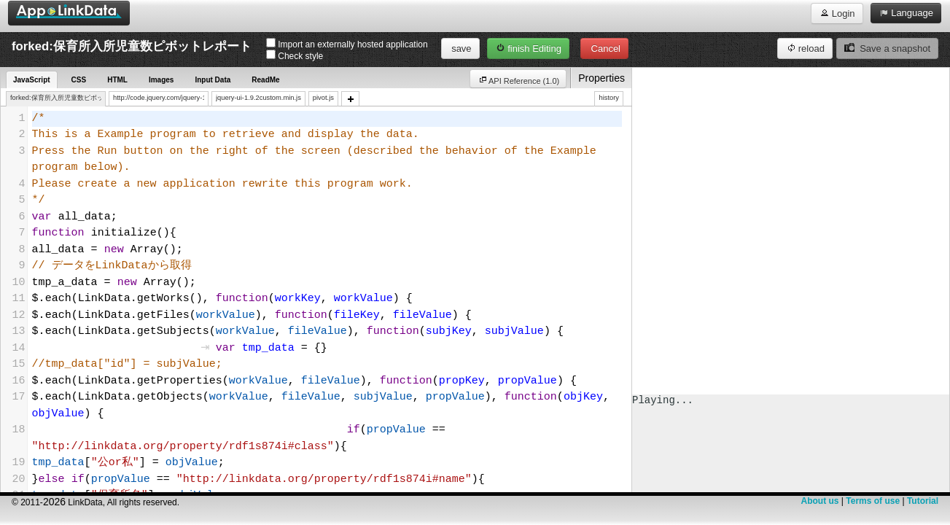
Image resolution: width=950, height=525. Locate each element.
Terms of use (873, 501)
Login (836, 13)
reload (805, 48)
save (460, 48)
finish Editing (528, 48)
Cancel (604, 48)
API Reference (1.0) (518, 79)
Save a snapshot (887, 48)
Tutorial (922, 501)
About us (819, 501)
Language (906, 12)
